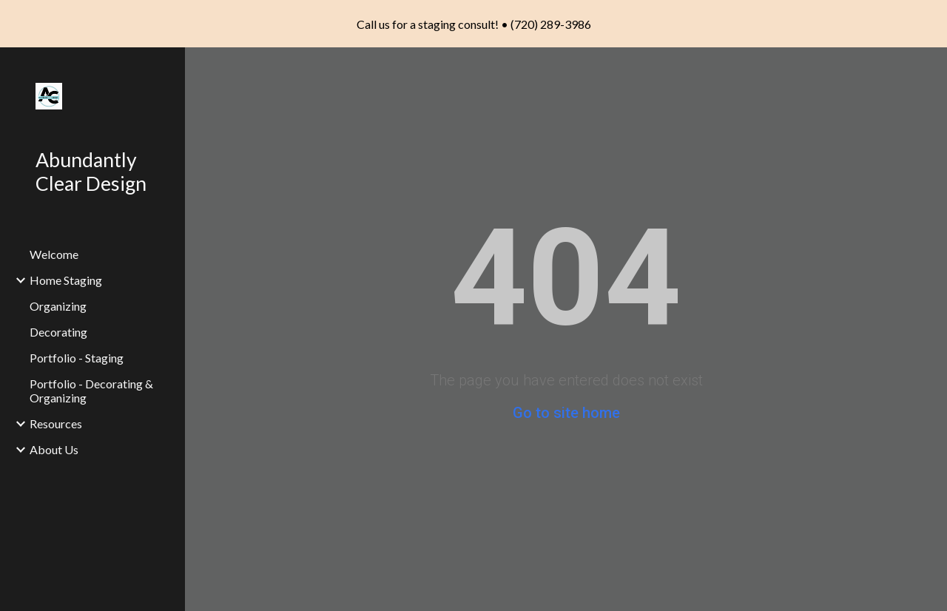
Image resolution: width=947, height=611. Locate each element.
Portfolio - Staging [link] (77, 358)
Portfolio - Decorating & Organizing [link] (91, 391)
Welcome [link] (54, 254)
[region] (473, 23)
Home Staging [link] (66, 280)
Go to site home (566, 413)
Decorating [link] (58, 332)
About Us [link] (54, 449)
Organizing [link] (58, 306)
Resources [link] (56, 423)
